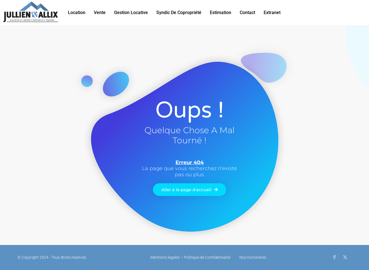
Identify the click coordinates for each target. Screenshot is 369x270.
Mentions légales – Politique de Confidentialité (190, 257)
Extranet (272, 12)
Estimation (220, 12)
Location (76, 12)
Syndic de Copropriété (178, 12)
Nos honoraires (252, 257)
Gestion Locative (131, 12)
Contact (247, 12)
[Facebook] (335, 257)
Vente (100, 12)
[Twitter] (346, 257)
